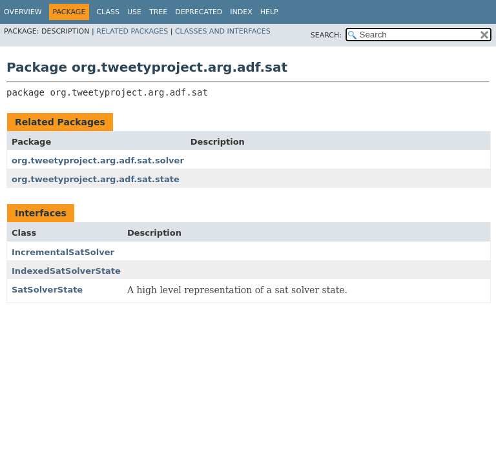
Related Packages (132, 31)
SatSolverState (47, 289)
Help (269, 12)
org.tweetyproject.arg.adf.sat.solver (98, 160)
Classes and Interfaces (223, 31)
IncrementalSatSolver (63, 252)
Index (241, 12)
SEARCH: (326, 35)
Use (134, 12)
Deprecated (198, 12)
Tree (158, 12)
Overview (23, 12)
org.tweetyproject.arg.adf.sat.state (96, 179)
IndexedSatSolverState (66, 271)
